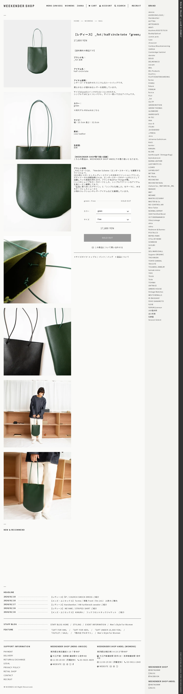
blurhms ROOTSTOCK (157, 30)
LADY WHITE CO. (155, 164)
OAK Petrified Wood (157, 214)
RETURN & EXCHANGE (14, 659)
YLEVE (150, 304)
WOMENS (69, 5)
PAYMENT (8, 652)
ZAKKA (80, 5)
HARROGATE (153, 114)
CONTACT (8, 675)
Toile (150, 279)
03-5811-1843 (132, 662)
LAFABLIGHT (153, 170)
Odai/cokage (154, 220)
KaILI (150, 142)
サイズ (87, 219)
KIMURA (151, 148)
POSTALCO (153, 232)
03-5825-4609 (86, 660)
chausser (152, 42)
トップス (93, 257)
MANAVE (151, 189)
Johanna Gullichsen (157, 139)
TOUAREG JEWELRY (156, 267)
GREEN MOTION (155, 105)
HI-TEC (151, 117)
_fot (150, 98)
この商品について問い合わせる (107, 247)
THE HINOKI (153, 257)
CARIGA (151, 49)
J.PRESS (152, 133)
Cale (150, 39)
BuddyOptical (154, 33)
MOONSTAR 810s (155, 183)
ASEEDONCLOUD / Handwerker (156, 16)
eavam (151, 64)
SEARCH (120, 5)
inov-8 (151, 123)
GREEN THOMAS (155, 108)
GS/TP (151, 101)
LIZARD (151, 167)
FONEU (151, 83)
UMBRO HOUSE (155, 288)
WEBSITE (56, 664)
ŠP (149, 248)
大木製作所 (152, 310)
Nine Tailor (153, 207)
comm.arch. (153, 36)
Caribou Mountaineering (159, 46)
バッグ (110, 257)
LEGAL (7, 663)
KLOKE (151, 151)
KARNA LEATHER (155, 161)
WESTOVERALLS (155, 295)
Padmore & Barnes (156, 229)
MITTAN (151, 173)
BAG (101, 21)
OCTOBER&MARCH (156, 217)
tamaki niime (154, 270)
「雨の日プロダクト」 (83, 633)
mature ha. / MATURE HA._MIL (161, 186)
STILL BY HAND (154, 239)
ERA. (150, 67)
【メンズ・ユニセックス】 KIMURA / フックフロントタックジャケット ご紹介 (87, 612)
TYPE (150, 273)
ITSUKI (151, 126)
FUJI (150, 95)
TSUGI (151, 276)
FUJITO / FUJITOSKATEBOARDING (159, 75)
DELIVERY (8, 656)
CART (93, 5)
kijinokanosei (154, 158)
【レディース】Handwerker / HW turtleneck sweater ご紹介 (78, 604)
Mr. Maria (152, 176)
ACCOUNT (105, 5)
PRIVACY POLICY (12, 667)
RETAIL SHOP (10, 671)
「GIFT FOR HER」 (81, 629)
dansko (151, 55)
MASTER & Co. (154, 201)
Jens (150, 136)
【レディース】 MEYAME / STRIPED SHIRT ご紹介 (73, 608)
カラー (87, 211)
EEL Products (154, 71)
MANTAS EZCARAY (156, 198)
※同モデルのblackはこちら (87, 110)
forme (151, 80)
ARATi (150, 27)
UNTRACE (152, 285)
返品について (123, 257)
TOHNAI (151, 282)
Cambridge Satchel (157, 52)
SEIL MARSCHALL (155, 251)
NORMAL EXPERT (155, 211)
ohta (150, 223)
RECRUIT (136, 5)
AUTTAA (151, 21)
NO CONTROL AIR (156, 204)
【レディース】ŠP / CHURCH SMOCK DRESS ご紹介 (74, 597)
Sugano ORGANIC (156, 254)
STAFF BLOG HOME (59, 624)
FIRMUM (151, 89)
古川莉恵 (151, 313)
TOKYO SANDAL (155, 260)
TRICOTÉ (152, 264)
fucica (151, 92)
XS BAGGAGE (153, 298)
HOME (76, 21)
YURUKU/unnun (155, 307)
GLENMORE (153, 111)
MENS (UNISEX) (54, 5)
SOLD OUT (107, 238)
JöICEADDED (153, 129)
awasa (151, 12)
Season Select (154, 320)
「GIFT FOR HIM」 (59, 629)
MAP (77, 652)
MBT (150, 192)
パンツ (102, 257)
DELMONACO (154, 61)
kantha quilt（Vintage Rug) (160, 154)
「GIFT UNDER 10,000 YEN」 (108, 629)
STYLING (77, 624)
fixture (151, 86)
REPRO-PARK (153, 235)
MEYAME (151, 195)
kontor (151, 145)
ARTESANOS (153, 24)
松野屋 (151, 316)
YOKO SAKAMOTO (156, 301)
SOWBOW (152, 242)
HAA (150, 120)
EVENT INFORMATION (95, 624)
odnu (150, 226)
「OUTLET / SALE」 (59, 633)
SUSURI (151, 245)
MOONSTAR (153, 179)
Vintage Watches (155, 292)
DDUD (151, 58)
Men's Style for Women (121, 624)
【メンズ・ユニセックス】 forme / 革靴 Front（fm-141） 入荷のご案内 (84, 600)
